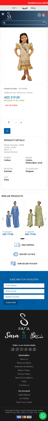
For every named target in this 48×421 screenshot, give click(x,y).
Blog (33, 8)
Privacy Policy (24, 374)
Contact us (24, 385)
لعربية (24, 8)
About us (24, 359)
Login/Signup (24, 394)
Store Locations (24, 362)
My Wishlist (24, 398)
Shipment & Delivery (24, 366)
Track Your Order (24, 402)
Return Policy (24, 370)
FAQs (24, 381)
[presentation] (3, 218)
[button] (22, 238)
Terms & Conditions (24, 377)
